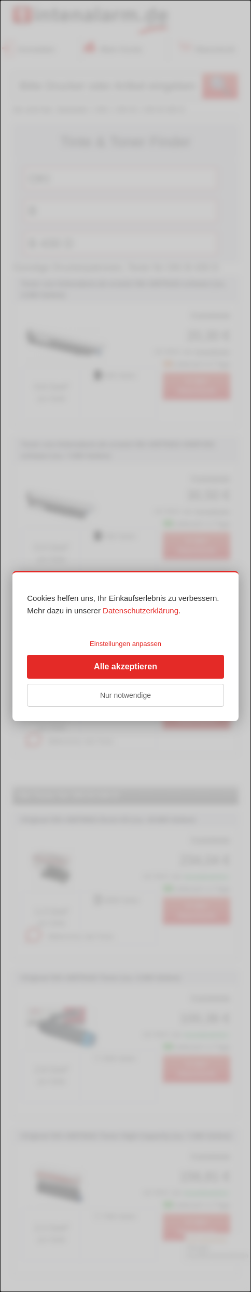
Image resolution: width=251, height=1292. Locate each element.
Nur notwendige (125, 695)
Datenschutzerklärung (140, 610)
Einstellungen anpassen (125, 644)
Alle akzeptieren (125, 666)
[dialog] (125, 646)
